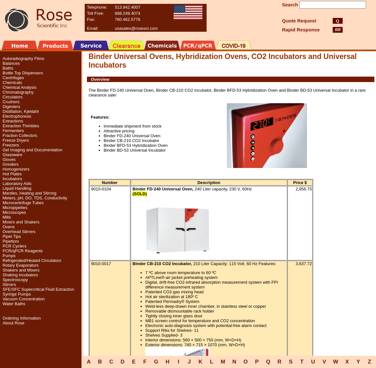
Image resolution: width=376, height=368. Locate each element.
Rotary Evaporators (20, 265)
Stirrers (9, 284)
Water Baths (14, 303)
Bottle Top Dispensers (23, 73)
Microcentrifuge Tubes (23, 202)
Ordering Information (22, 318)
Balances (11, 63)
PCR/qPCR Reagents (23, 250)
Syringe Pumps (17, 294)
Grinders (11, 164)
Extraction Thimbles (21, 125)
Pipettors (11, 241)
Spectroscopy (15, 279)
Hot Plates (12, 173)
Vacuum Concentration (24, 299)
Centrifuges (13, 77)
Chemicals (12, 82)
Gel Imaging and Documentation (32, 149)
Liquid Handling (17, 188)
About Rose (13, 323)
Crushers (11, 101)
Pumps (9, 255)
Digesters (11, 106)
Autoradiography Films (23, 58)
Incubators (12, 178)
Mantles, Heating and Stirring (29, 193)
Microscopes (14, 212)
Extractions (13, 121)
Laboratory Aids (17, 183)
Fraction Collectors (20, 135)
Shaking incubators (20, 274)
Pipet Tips (12, 236)
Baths (8, 68)
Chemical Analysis (20, 87)
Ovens (9, 226)
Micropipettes (15, 207)
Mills (7, 217)
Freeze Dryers (16, 140)
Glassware (12, 154)
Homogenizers (16, 169)
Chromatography (18, 92)
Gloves (9, 159)
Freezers (11, 145)
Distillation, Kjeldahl (21, 111)
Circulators (12, 97)
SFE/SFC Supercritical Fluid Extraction (38, 289)
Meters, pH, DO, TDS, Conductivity (35, 198)
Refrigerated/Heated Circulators (32, 260)
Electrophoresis (17, 116)
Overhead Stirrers (19, 231)
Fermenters (13, 130)
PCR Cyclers (14, 246)
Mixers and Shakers (21, 222)
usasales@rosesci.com (136, 28)
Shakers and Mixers (21, 270)
